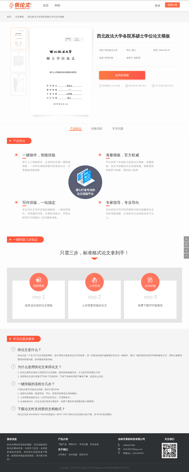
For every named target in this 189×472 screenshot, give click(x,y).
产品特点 (75, 128)
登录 (156, 5)
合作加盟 (73, 454)
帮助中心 (73, 444)
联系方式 (83, 454)
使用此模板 (122, 75)
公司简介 (62, 454)
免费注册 (171, 5)
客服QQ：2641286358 (131, 453)
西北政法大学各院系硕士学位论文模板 (46, 17)
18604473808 (126, 445)
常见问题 (117, 128)
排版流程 (96, 128)
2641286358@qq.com (130, 449)
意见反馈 (94, 444)
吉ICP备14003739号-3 (119, 468)
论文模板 (19, 17)
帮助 (57, 5)
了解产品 (62, 444)
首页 (46, 5)
